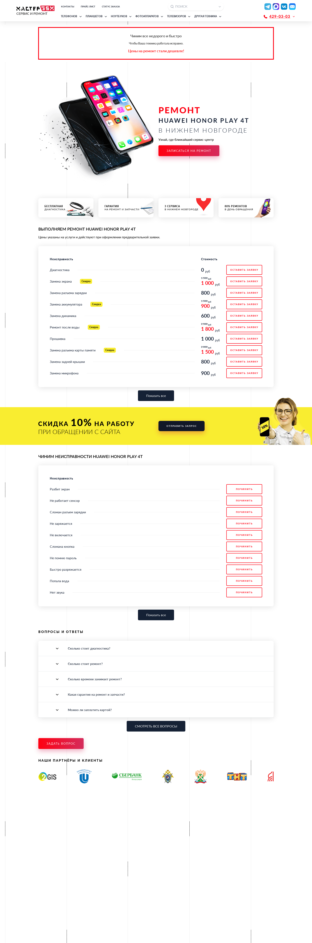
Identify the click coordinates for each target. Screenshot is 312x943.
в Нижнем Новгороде (186, 208)
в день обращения (246, 208)
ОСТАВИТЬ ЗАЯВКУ (244, 269)
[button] (71, 16)
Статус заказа (111, 6)
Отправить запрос (181, 426)
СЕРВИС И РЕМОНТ (35, 10)
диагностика (65, 208)
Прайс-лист (88, 6)
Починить (244, 489)
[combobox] (196, 6)
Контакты (67, 6)
